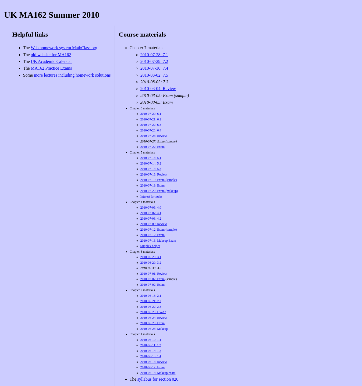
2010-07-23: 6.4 (150, 130)
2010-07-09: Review (153, 224)
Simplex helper (150, 246)
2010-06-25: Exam (152, 323)
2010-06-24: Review (153, 318)
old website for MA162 (51, 54)
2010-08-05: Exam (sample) (164, 95)
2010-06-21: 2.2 (150, 301)
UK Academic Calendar (51, 61)
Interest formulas (151, 196)
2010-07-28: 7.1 (154, 54)
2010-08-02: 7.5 (154, 75)
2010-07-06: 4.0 (150, 207)
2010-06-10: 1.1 (150, 340)
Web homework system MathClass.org (64, 47)
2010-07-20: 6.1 (150, 114)
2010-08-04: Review (158, 88)
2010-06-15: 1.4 (150, 356)
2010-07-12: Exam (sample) (158, 229)
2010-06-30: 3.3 (150, 268)
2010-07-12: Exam (152, 235)
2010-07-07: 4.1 (150, 213)
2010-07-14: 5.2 (150, 163)
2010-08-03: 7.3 (154, 82)
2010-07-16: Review (153, 174)
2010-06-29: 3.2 (150, 263)
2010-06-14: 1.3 (150, 351)
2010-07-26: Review (153, 136)
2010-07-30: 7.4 (154, 68)
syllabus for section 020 (157, 379)
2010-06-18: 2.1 (150, 296)
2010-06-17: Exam (152, 367)
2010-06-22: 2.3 (150, 307)
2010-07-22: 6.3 (150, 125)
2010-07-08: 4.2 (150, 218)
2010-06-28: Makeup (154, 329)
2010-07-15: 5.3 (150, 169)
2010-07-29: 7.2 (154, 61)
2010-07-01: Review (153, 274)
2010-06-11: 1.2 (150, 345)
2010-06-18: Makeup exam (158, 373)
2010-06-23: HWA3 (153, 312)
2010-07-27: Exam (152, 147)
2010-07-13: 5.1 (150, 158)
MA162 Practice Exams (51, 68)
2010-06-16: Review (153, 362)
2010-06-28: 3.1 (150, 257)
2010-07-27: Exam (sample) (158, 141)
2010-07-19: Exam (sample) (158, 180)
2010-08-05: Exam (156, 102)
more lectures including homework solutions (72, 75)
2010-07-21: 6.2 (150, 119)
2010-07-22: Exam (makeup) (159, 191)
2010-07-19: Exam (152, 185)
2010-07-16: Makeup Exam (158, 240)
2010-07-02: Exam (152, 279)
